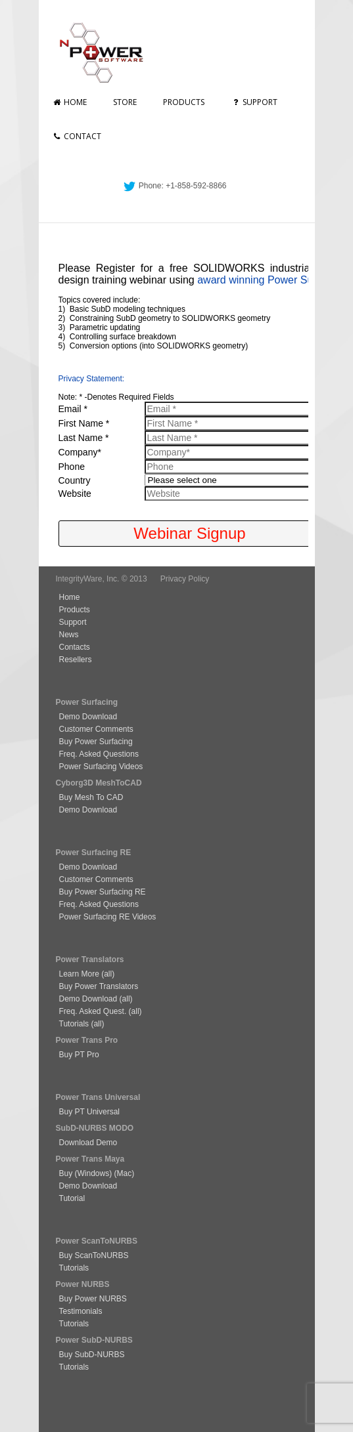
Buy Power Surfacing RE (102, 891)
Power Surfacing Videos (101, 766)
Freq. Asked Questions (99, 754)
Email (73, 409)
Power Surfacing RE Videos (107, 916)
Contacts (74, 647)
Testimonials (81, 1311)
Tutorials (74, 1268)
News (69, 634)
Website (75, 493)
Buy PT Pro (79, 1054)
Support (254, 102)
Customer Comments (96, 729)
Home (69, 102)
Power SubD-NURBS (94, 1340)
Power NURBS (83, 1284)
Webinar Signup (189, 533)
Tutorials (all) (82, 1023)
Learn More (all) (87, 974)
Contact (76, 136)
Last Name (84, 437)
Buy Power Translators (99, 986)
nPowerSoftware (107, 52)
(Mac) (123, 1173)
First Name (84, 423)
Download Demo (88, 1142)
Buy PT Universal (89, 1111)
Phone (72, 466)
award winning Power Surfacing (270, 279)
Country (75, 480)
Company (80, 452)
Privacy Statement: (92, 378)
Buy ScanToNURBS (94, 1255)
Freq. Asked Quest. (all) (100, 1011)
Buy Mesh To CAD (91, 797)
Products (183, 102)
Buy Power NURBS (93, 1298)
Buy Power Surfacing (96, 741)
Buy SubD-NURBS (92, 1354)
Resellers (75, 659)
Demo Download (88, 716)
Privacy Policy (185, 578)
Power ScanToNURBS (96, 1241)
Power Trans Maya (90, 1159)
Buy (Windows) (85, 1173)
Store (125, 102)
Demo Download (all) (96, 998)
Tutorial (72, 1198)
